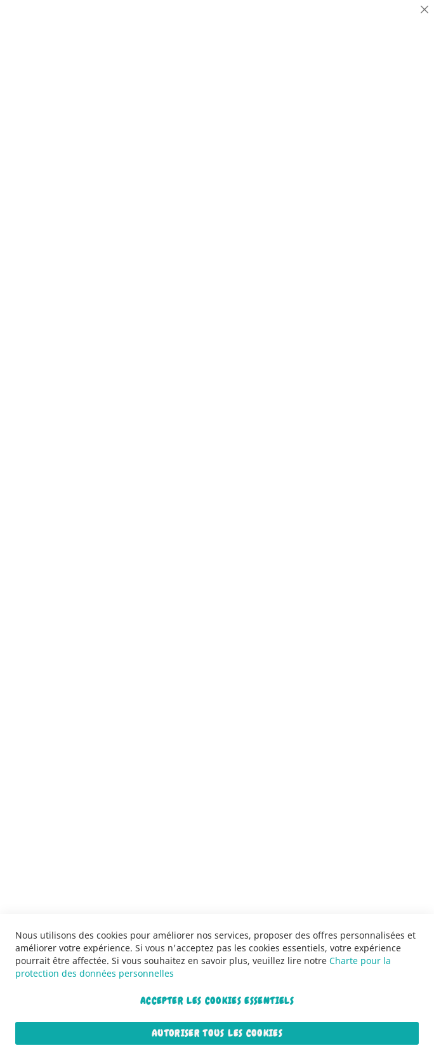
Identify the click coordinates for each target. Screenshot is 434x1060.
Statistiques (399, 108)
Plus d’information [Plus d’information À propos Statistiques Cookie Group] (386, 159)
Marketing (399, 192)
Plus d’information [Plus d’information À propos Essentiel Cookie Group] (386, 76)
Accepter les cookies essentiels (217, 1001)
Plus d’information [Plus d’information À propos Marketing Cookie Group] (386, 243)
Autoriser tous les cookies (217, 1033)
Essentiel (399, 25)
